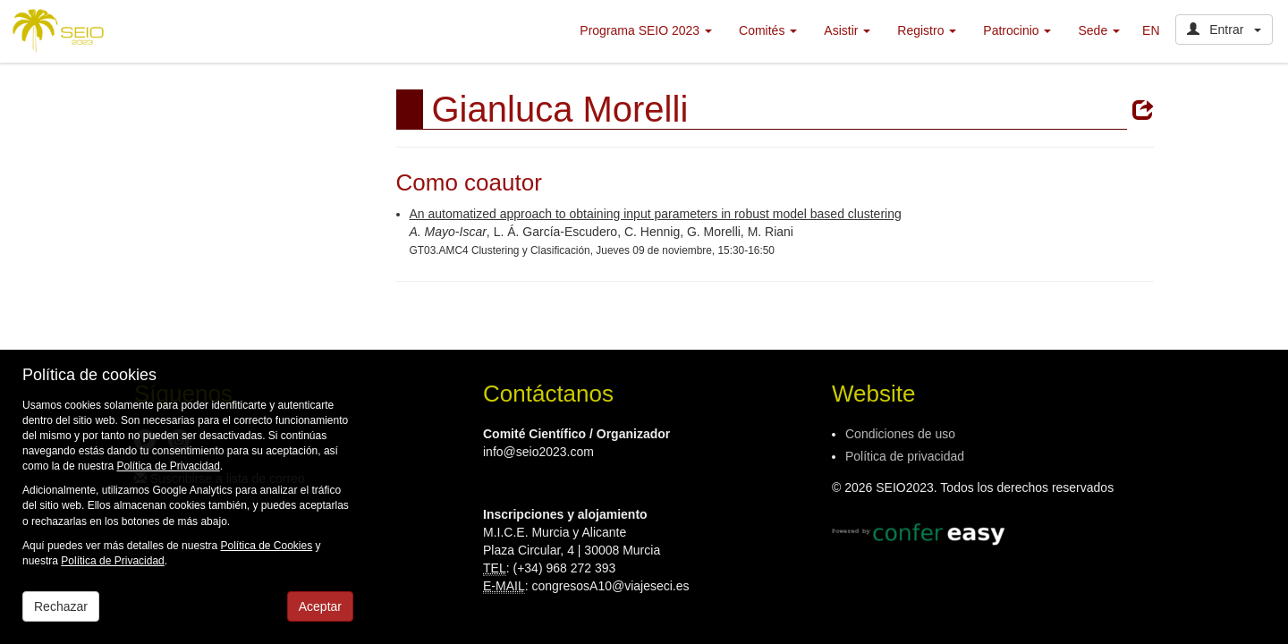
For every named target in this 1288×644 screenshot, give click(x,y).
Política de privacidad (904, 456)
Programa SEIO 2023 (646, 30)
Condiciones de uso (900, 434)
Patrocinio (1017, 30)
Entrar (1224, 29)
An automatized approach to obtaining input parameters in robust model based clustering (656, 214)
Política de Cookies (266, 545)
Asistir (847, 30)
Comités (768, 30)
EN (1150, 30)
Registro (926, 30)
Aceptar (320, 606)
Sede (1099, 30)
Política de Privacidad (167, 466)
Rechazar (61, 606)
